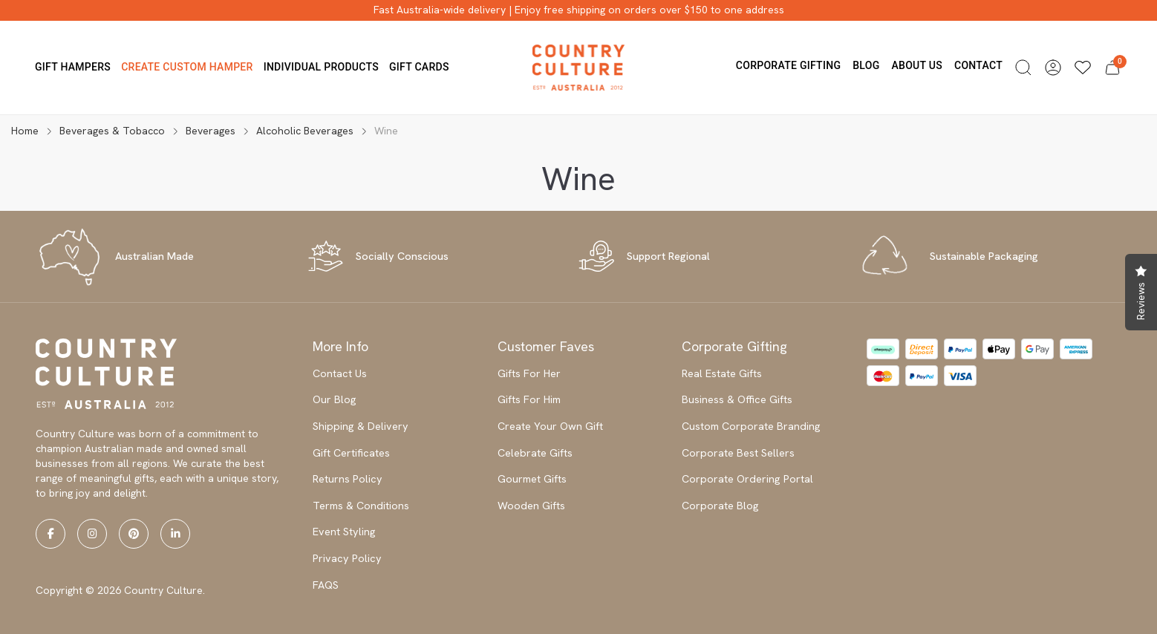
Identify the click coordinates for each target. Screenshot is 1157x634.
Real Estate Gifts (722, 373)
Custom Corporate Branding (751, 426)
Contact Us (340, 373)
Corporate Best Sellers (738, 453)
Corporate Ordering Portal (747, 479)
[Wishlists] (1083, 67)
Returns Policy (347, 479)
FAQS (326, 585)
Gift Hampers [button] (73, 67)
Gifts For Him (529, 399)
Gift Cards (419, 67)
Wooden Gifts (531, 505)
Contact (978, 65)
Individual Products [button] (321, 67)
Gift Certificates (351, 453)
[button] (1023, 67)
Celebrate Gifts (535, 453)
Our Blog (334, 399)
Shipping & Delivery (360, 426)
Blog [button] (866, 65)
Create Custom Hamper (187, 67)
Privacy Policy (347, 558)
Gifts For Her (529, 373)
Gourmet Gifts (532, 479)
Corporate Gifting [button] (788, 65)
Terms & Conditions (361, 505)
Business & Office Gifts (737, 399)
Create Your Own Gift (550, 426)
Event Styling (344, 531)
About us (916, 65)
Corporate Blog (720, 505)
